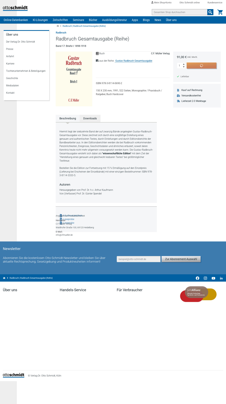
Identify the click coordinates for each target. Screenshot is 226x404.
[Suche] (179, 12)
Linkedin (8, 366)
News (158, 25)
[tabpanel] (108, 168)
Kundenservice (215, 2)
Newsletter (65, 327)
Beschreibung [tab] (68, 124)
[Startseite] (14, 399)
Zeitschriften (60, 25)
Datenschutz (135, 398)
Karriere (10, 69)
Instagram (9, 376)
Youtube (8, 371)
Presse (9, 54)
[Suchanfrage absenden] (210, 12)
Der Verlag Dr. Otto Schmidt (20, 47)
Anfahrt (10, 62)
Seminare (78, 25)
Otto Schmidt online (189, 2)
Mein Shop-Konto (163, 2)
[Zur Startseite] (58, 32)
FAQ (62, 351)
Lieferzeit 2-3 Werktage (195, 106)
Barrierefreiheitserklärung (173, 398)
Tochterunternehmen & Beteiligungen (26, 76)
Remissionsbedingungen (73, 341)
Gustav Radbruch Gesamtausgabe (134, 66)
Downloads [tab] (91, 124)
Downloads (66, 332)
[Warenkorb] (219, 12)
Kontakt (10, 98)
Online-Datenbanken (16, 25)
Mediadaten (12, 91)
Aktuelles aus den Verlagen (74, 322)
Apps (135, 25)
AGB (150, 398)
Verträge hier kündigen (129, 322)
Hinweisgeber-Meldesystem (207, 398)
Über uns (171, 25)
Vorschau (65, 337)
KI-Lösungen (40, 25)
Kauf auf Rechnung (193, 95)
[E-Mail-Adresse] (138, 272)
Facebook (9, 361)
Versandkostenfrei (193, 101)
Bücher (93, 25)
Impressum (116, 398)
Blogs (146, 25)
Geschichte (12, 83)
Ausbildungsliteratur (114, 25)
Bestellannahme (69, 346)
